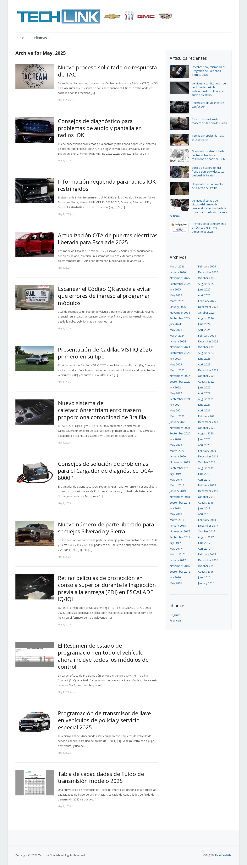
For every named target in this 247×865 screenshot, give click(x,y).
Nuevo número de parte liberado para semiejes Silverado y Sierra (106, 528)
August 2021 (206, 399)
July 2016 (175, 577)
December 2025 (208, 272)
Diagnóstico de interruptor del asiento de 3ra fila (208, 186)
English (175, 615)
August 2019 (206, 468)
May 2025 (176, 295)
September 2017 (180, 537)
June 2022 (204, 387)
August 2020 (206, 433)
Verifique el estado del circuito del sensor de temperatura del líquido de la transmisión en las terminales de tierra (198, 208)
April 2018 (204, 514)
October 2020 (206, 428)
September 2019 (180, 468)
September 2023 (180, 353)
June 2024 (204, 324)
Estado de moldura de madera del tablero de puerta (209, 121)
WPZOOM (225, 854)
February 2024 (207, 335)
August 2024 (206, 318)
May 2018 (176, 514)
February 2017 (207, 554)
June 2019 (204, 474)
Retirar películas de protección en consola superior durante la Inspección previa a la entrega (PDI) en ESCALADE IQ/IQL (107, 588)
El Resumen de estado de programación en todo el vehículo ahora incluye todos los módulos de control (103, 656)
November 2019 (180, 462)
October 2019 (206, 462)
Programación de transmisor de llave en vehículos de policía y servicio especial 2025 (104, 720)
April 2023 (204, 364)
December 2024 (208, 307)
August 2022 (206, 381)
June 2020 (204, 439)
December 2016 (208, 560)
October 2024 (206, 312)
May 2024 (176, 330)
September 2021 (180, 399)
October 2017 (206, 531)
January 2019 (178, 491)
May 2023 (176, 364)
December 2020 (208, 422)
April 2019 (204, 479)
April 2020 (204, 445)
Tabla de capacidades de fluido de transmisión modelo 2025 (101, 777)
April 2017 (204, 548)
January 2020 (178, 456)
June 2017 (204, 543)
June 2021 (204, 404)
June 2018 (204, 508)
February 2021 (207, 416)
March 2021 (177, 416)
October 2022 (206, 376)
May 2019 (176, 479)
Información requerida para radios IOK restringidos (107, 185)
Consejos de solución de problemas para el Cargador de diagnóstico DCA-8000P (105, 470)
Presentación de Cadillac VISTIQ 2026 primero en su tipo (105, 353)
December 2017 (208, 525)
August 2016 (206, 571)
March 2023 (177, 370)
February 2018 (207, 520)
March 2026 (177, 266)
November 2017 (180, 531)
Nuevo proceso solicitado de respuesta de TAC (107, 71)
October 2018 (206, 497)
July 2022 (175, 387)
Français (176, 620)
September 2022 (180, 381)
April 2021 (204, 410)
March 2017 (177, 554)
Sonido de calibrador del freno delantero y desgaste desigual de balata (208, 171)
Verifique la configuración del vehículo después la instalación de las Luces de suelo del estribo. (209, 89)
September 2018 (180, 502)
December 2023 (208, 341)
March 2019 (177, 485)
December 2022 (208, 370)
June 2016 (204, 577)
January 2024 (178, 341)
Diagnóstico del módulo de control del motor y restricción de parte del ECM (209, 155)
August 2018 (206, 502)
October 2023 (206, 347)
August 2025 (206, 284)
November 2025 (180, 278)
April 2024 (204, 330)
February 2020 (207, 451)
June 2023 (204, 358)
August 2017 (206, 537)
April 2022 (204, 393)
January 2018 (178, 525)
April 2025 (204, 295)
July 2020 (175, 439)
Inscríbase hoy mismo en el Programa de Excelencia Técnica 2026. (208, 71)
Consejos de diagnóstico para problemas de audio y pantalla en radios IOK (100, 128)
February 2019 (207, 485)
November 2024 (180, 312)
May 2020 (176, 445)
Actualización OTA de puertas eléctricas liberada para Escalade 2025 (107, 239)
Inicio (19, 37)
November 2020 (180, 428)
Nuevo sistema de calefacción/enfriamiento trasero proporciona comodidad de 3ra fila (102, 410)
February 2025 (207, 301)
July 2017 (175, 543)
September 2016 (180, 571)
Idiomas (40, 37)
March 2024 (177, 335)
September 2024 (180, 318)
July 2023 (175, 358)
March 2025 (177, 301)
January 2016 (206, 583)
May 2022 (176, 393)
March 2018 (177, 520)
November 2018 (180, 497)
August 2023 (206, 353)
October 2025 (206, 278)
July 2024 (175, 324)
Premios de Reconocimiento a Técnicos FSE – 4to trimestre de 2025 (209, 227)
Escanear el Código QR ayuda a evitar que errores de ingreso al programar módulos (104, 295)
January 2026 (178, 272)
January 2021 (178, 422)
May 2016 (176, 583)
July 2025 (175, 289)
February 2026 (207, 266)
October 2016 (206, 566)
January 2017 (178, 560)
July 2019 (175, 474)
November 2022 (180, 376)
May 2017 (176, 548)
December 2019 (208, 456)
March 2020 (177, 451)
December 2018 (208, 491)
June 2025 (204, 289)
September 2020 (180, 433)
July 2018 (175, 508)
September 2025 (180, 284)
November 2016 (180, 566)
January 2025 (178, 307)
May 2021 (176, 410)
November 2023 (180, 347)
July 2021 (175, 404)
